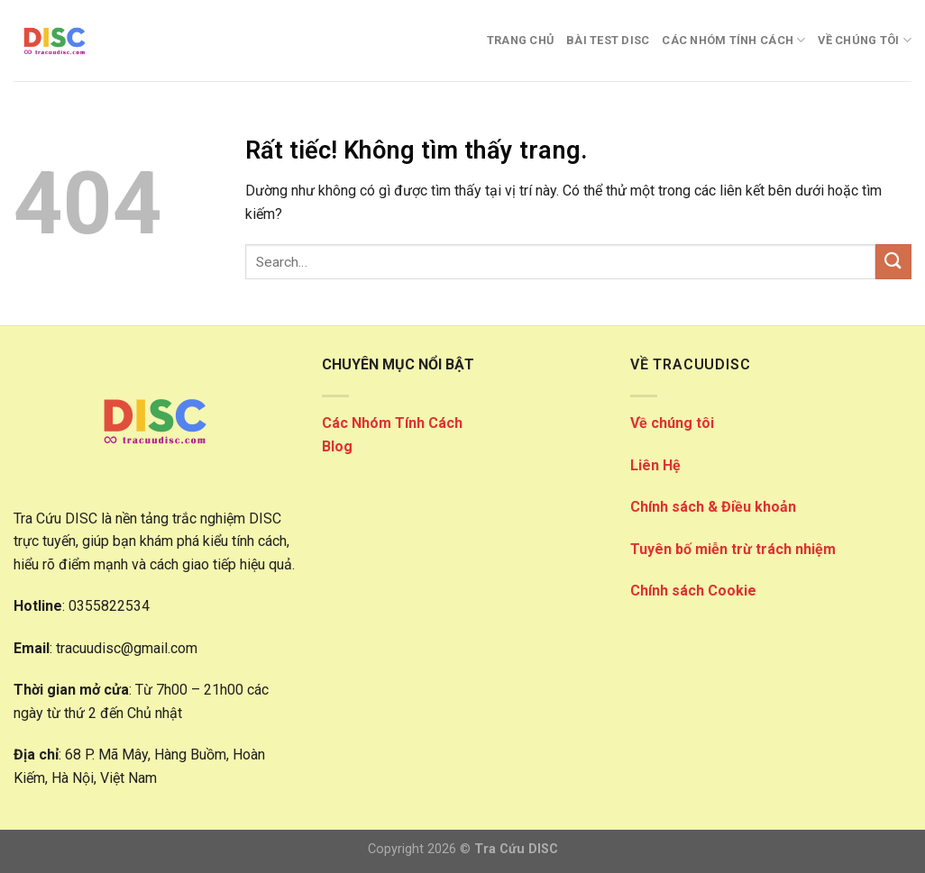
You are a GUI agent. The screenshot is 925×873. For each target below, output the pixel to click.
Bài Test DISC (607, 40)
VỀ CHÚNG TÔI (864, 40)
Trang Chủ (520, 40)
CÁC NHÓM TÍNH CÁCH (733, 40)
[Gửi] (893, 261)
